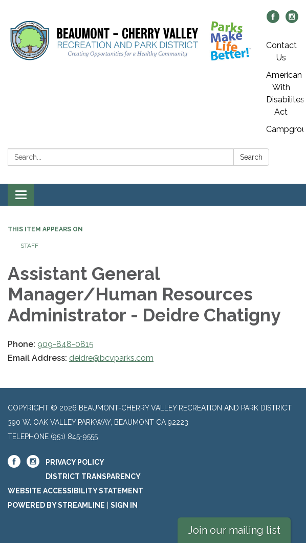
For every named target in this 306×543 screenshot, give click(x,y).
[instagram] (292, 20)
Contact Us (281, 51)
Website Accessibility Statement (75, 491)
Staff (29, 245)
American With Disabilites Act (284, 93)
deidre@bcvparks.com (111, 358)
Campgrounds (284, 129)
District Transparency (93, 476)
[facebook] (273, 20)
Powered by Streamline (56, 505)
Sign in (124, 505)
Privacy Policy (75, 462)
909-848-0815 (65, 344)
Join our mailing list (234, 530)
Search (251, 157)
